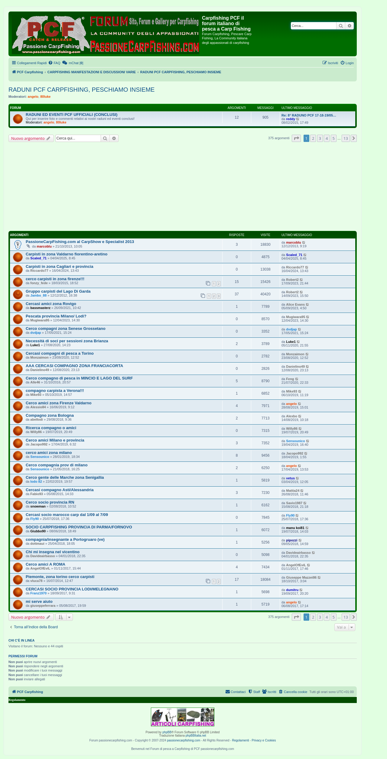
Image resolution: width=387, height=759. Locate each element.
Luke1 (35, 345)
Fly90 (34, 519)
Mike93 (35, 394)
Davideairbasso (42, 556)
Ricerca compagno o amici (51, 428)
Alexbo (291, 416)
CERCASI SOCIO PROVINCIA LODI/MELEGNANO (72, 589)
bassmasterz (40, 308)
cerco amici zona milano (49, 452)
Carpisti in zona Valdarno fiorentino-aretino (66, 254)
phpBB (166, 732)
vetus (290, 478)
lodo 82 (36, 481)
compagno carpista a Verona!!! (55, 390)
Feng (290, 379)
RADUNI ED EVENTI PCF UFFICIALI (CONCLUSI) (71, 114)
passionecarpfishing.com (183, 740)
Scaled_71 (38, 258)
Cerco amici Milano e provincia (55, 440)
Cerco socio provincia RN (50, 502)
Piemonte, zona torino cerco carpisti (60, 576)
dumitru (292, 590)
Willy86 (36, 432)
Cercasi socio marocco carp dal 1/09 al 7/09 (67, 514)
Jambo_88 (38, 295)
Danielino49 (39, 370)
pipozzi (291, 540)
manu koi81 (295, 528)
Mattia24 (292, 490)
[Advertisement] (182, 187)
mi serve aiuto (39, 601)
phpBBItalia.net (196, 735)
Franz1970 (38, 593)
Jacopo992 (38, 444)
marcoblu (44, 246)
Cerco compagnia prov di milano (56, 465)
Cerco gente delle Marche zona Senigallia (65, 477)
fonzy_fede (38, 283)
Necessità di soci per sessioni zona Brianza (67, 341)
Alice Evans (295, 304)
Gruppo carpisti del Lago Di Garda (58, 291)
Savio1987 (294, 503)
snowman (38, 506)
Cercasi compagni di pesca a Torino (60, 353)
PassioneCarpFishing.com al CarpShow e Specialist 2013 (80, 241)
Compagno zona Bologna (50, 415)
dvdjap (35, 332)
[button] (296, 138)
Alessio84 (38, 407)
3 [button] (320, 138)
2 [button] (313, 138)
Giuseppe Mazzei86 (301, 577)
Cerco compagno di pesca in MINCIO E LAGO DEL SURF (79, 378)
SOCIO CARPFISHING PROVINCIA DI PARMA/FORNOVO (79, 527)
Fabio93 (36, 494)
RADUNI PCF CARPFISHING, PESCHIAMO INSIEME (81, 89)
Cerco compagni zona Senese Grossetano (66, 328)
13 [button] (345, 138)
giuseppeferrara (42, 605)
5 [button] (334, 138)
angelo (33, 96)
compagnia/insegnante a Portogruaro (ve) (65, 539)
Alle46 (35, 382)
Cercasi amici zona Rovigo (51, 303)
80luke (45, 96)
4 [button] (327, 138)
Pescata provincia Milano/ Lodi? (56, 316)
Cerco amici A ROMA (45, 564)
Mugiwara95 (39, 320)
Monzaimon (39, 357)
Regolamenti (240, 740)
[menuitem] (54, 63)
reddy (290, 119)
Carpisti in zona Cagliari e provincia (59, 266)
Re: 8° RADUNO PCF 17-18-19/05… (308, 115)
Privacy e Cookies (264, 740)
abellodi (36, 419)
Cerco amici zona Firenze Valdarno (59, 403)
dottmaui (37, 543)
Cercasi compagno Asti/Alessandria (60, 490)
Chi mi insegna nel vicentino (53, 552)
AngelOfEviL (40, 568)
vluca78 (36, 581)
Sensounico (295, 441)
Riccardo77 (39, 270)
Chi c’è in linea (21, 640)
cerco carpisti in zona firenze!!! (55, 279)
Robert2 (292, 279)
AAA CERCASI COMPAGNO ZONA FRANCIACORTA (74, 365)
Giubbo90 (38, 531)
